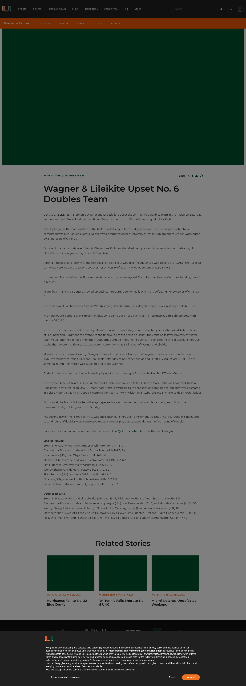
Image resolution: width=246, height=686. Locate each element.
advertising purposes (164, 657)
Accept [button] (191, 677)
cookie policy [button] (187, 650)
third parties (102, 654)
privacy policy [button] (155, 647)
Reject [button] (172, 677)
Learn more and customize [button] (65, 677)
